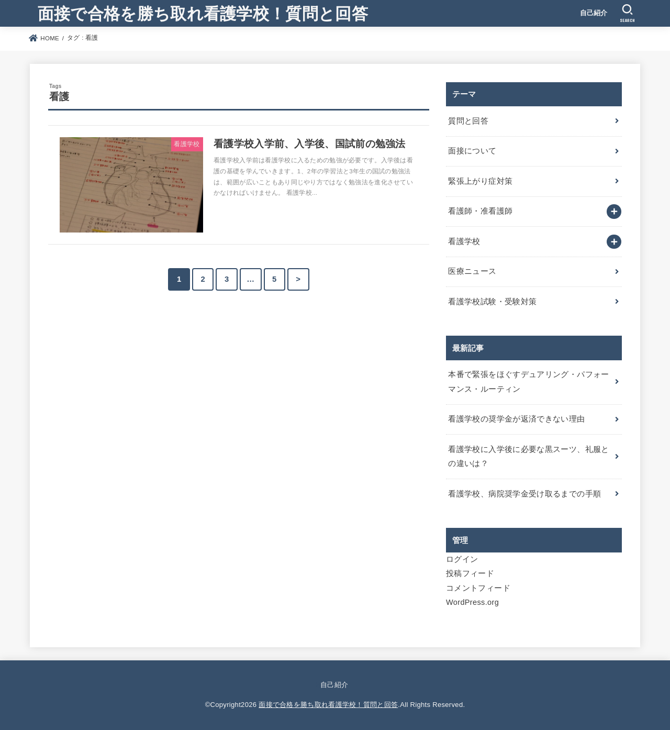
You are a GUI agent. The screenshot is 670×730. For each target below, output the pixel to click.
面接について (472, 151)
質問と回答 (468, 121)
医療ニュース (472, 271)
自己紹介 (594, 13)
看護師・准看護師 (480, 211)
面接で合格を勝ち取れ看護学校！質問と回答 (203, 13)
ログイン (462, 559)
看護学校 (464, 241)
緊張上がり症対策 (480, 181)
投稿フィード (470, 573)
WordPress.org (472, 602)
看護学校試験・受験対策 (492, 301)
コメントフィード (478, 588)
